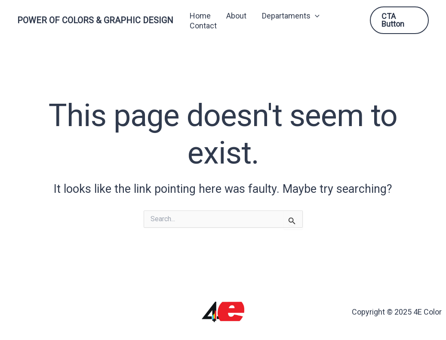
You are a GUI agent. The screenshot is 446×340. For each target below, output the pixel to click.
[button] (315, 16)
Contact (203, 25)
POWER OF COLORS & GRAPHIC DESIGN (95, 20)
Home (200, 15)
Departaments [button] (291, 16)
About (236, 15)
